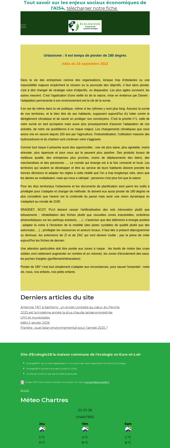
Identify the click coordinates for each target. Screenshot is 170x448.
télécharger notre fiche (92, 8)
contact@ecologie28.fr (97, 382)
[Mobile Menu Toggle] (23, 26)
